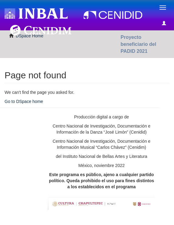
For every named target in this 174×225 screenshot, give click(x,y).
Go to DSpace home (24, 101)
